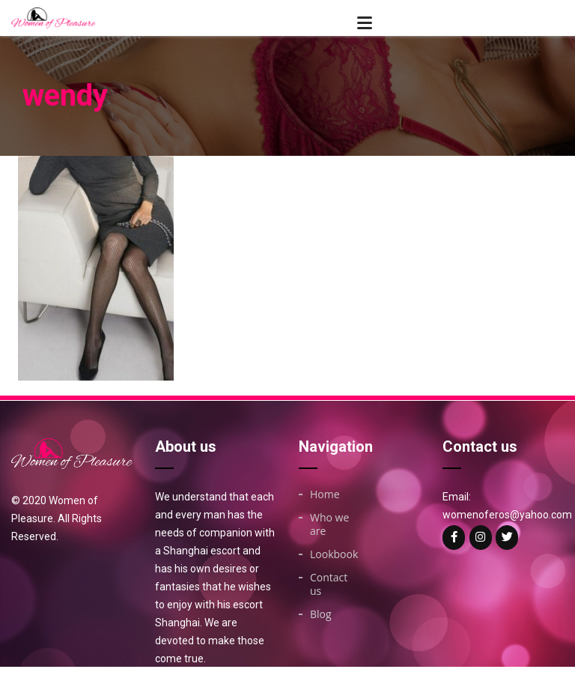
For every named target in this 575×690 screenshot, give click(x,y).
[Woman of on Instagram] (480, 537)
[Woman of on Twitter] (507, 537)
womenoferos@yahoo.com (507, 515)
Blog (321, 614)
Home (325, 494)
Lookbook (334, 554)
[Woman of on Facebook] (453, 537)
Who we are (329, 524)
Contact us (328, 584)
